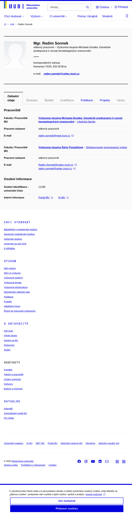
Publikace (87, 100)
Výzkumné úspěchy (13, 277)
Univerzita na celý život (15, 243)
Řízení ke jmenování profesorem (20, 311)
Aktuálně (12, 401)
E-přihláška (9, 248)
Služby (7, 350)
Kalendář (8, 408)
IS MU (63, 197)
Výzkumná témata (12, 282)
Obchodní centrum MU (72, 443)
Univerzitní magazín (13, 443)
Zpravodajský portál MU (15, 413)
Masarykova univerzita (22, 461)
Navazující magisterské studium (19, 234)
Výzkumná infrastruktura (16, 287)
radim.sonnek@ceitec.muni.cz (61, 73)
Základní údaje (13, 98)
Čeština (102, 7)
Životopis (32, 100)
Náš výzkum (10, 268)
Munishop (90, 443)
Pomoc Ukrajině (87, 16)
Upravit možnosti (95, 496)
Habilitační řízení (12, 306)
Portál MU (45, 197)
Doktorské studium (13, 239)
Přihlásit (121, 7)
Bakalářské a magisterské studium (20, 229)
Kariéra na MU (11, 340)
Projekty (105, 100)
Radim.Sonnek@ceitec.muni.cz (57, 164)
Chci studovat (17, 222)
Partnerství (9, 345)
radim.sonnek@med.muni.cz (56, 135)
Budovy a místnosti (13, 388)
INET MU (40, 443)
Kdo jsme (8, 331)
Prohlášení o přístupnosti (33, 465)
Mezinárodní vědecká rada (17, 292)
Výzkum (10, 261)
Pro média (9, 418)
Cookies (53, 465)
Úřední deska (10, 335)
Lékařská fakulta (86, 121)
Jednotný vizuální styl (108, 443)
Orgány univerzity (12, 379)
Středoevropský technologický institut (106, 147)
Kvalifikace (67, 100)
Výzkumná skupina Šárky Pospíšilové (60, 147)
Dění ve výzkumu (12, 273)
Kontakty (8, 370)
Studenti (107, 16)
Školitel (48, 100)
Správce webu (11, 465)
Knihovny (8, 384)
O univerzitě (16, 323)
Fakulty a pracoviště (13, 374)
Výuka (121, 100)
